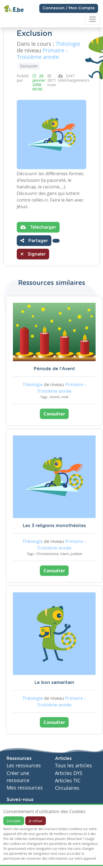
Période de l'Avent (54, 369)
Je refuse (35, 821)
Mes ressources (25, 788)
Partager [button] (34, 240)
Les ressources (24, 765)
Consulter (54, 414)
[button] (56, 241)
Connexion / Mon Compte (69, 8)
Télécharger (38, 227)
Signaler (33, 254)
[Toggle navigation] (92, 19)
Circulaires (67, 788)
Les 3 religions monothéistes (54, 525)
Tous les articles (73, 765)
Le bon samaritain (54, 682)
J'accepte (14, 821)
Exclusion (29, 66)
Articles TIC (67, 780)
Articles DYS (68, 773)
